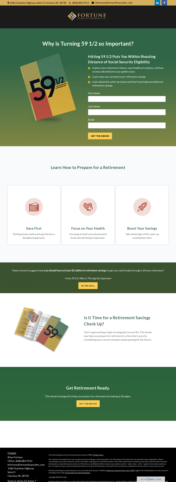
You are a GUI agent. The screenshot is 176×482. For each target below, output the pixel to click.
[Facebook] (164, 3)
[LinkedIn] (157, 3)
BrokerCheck (98, 455)
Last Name (94, 106)
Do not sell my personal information (77, 473)
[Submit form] (100, 136)
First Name (94, 93)
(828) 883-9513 (79, 2)
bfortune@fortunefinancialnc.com (112, 2)
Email (91, 119)
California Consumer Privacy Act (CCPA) (120, 470)
